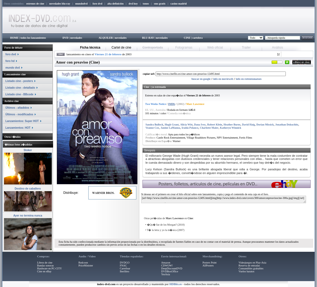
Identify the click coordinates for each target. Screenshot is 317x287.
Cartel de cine (121, 47)
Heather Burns (232, 124)
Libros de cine (44, 262)
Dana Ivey (200, 124)
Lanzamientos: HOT (17, 127)
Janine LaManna (170, 127)
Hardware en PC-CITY (49, 268)
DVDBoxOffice (169, 271)
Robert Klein (214, 124)
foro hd (9, 61)
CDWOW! (167, 265)
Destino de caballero (28, 188)
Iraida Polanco (189, 127)
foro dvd (10, 54)
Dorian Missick (265, 124)
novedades (76, 37)
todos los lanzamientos (33, 37)
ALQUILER (105, 37)
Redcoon (83, 262)
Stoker (27, 150)
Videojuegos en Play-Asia (252, 262)
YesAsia (165, 274)
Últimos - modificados (19, 114)
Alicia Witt (186, 124)
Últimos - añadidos (17, 107)
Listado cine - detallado (20, 87)
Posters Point (210, 262)
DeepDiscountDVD (171, 268)
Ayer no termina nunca (27, 215)
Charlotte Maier (209, 127)
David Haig (248, 124)
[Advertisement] (205, 208)
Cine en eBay (44, 271)
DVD (65, 37)
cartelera (197, 37)
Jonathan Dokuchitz (286, 124)
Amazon (165, 262)
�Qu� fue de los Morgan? (162, 224)
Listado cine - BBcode (19, 94)
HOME (14, 37)
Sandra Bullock (154, 124)
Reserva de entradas (249, 265)
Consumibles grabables (251, 268)
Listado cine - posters (19, 81)
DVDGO (124, 262)
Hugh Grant (172, 124)
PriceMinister (85, 265)
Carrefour (125, 268)
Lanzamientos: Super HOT (22, 121)
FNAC (123, 265)
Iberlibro (124, 271)
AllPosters (208, 265)
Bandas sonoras (45, 265)
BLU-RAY (148, 37)
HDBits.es (175, 284)
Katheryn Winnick (230, 127)
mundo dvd (12, 67)
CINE (187, 37)
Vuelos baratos (246, 271)
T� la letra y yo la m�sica (162, 230)
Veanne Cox (152, 127)
